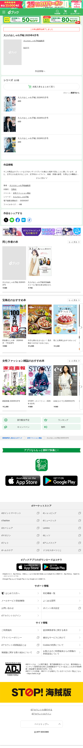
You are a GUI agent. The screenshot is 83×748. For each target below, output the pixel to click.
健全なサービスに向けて (54, 637)
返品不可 (26, 48)
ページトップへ (41, 724)
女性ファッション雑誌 (21, 193)
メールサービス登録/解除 (13, 601)
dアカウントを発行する (41, 710)
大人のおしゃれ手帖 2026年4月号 (33, 118)
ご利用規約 (6, 630)
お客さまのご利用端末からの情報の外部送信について (59, 652)
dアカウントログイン (11, 615)
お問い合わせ (7, 608)
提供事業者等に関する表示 (55, 630)
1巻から (66, 93)
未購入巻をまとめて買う (43, 87)
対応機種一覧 (49, 593)
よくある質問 (49, 601)
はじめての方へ (10, 593)
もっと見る (73, 242)
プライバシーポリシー (11, 637)
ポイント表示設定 (51, 608)
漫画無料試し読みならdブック (12, 438)
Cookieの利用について (53, 645)
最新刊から (75, 93)
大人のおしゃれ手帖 (21, 197)
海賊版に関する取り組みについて (16, 652)
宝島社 (13, 189)
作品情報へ (40, 71)
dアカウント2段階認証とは (13, 645)
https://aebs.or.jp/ (34, 674)
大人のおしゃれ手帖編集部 (33, 41)
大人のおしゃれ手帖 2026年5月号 (33, 97)
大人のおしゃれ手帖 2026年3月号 (33, 138)
